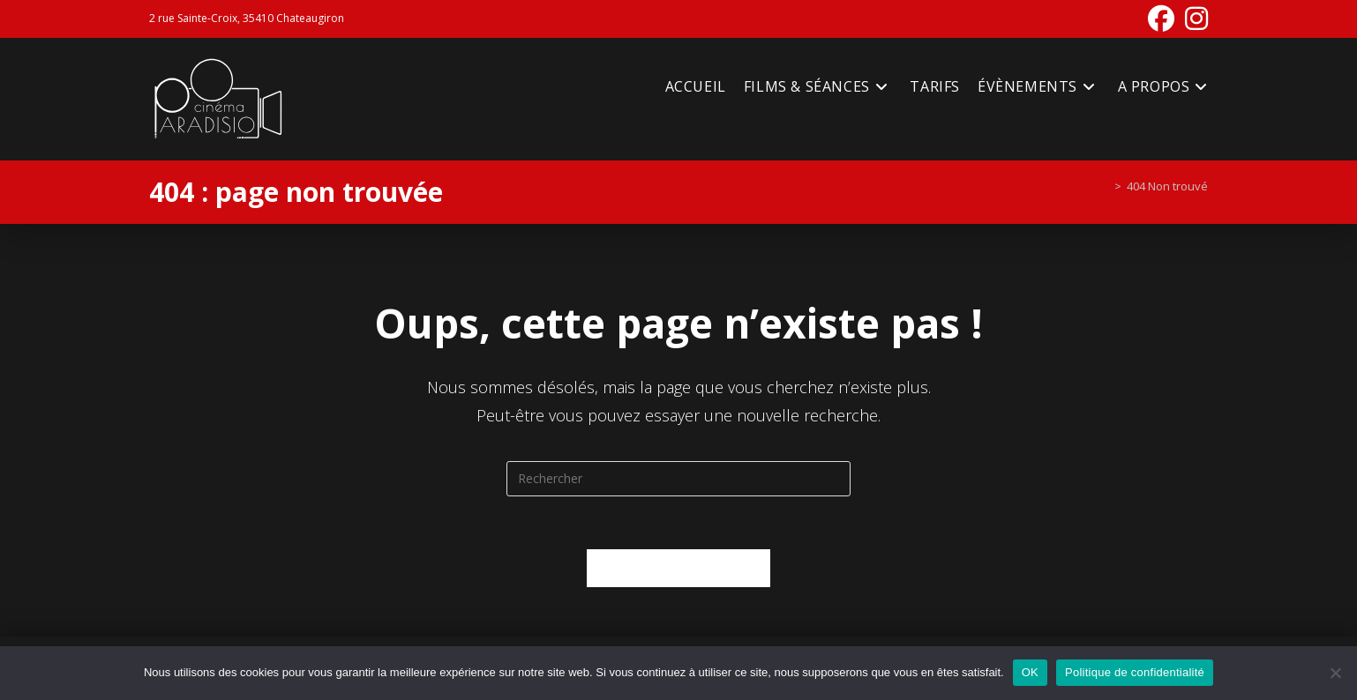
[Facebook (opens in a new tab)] (1161, 18)
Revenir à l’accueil (679, 568)
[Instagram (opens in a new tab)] (1194, 18)
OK (1030, 672)
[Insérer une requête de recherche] (678, 478)
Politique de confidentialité (1134, 672)
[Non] (1335, 672)
